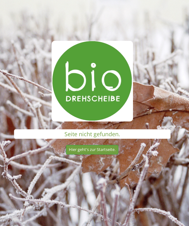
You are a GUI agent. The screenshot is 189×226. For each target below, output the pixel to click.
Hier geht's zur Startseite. (92, 149)
